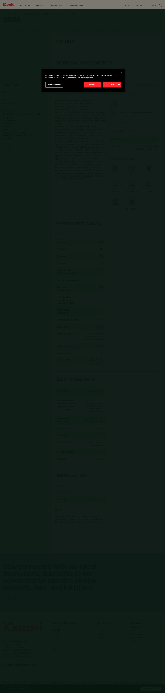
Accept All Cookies (112, 85)
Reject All (92, 85)
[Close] (122, 72)
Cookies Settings (54, 85)
